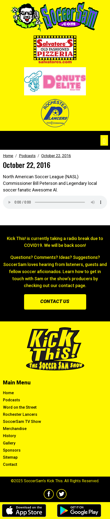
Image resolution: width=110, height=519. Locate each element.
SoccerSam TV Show (22, 421)
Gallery (9, 443)
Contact (10, 464)
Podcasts (11, 400)
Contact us (54, 301)
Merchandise (15, 428)
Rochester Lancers (20, 414)
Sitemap (10, 457)
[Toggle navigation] (104, 140)
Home (8, 393)
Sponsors (12, 450)
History (9, 435)
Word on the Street (20, 407)
